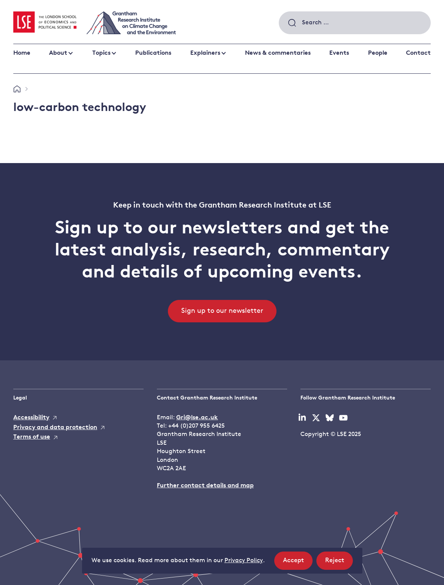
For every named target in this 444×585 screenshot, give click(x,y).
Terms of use (31, 437)
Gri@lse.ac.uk (197, 418)
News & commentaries (278, 53)
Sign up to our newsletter (222, 311)
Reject (339, 563)
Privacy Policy (243, 561)
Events (339, 53)
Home (21, 53)
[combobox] (355, 22)
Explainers (205, 53)
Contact (418, 53)
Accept (298, 563)
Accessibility (31, 418)
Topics (101, 53)
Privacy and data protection (55, 428)
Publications (153, 53)
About (58, 53)
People (377, 53)
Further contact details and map (205, 486)
